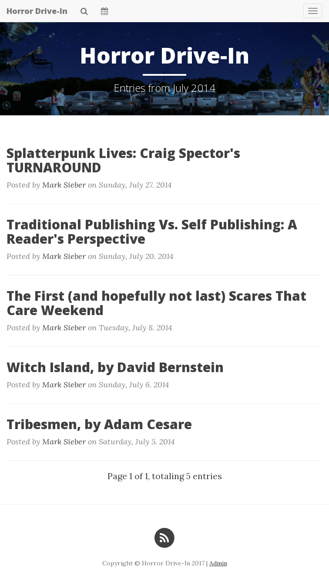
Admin (218, 563)
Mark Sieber (64, 185)
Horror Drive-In (37, 11)
